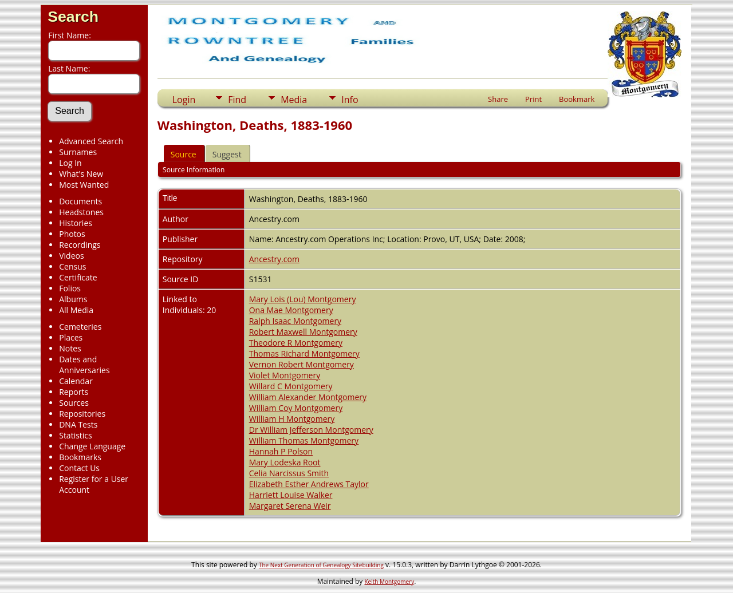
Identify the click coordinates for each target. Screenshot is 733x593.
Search (73, 16)
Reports (73, 391)
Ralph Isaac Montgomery (295, 320)
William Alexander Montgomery (307, 397)
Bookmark (576, 99)
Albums (73, 299)
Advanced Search (91, 141)
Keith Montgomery (390, 582)
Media (294, 99)
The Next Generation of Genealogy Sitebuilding (321, 565)
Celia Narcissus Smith (289, 473)
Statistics (75, 435)
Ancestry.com (274, 259)
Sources (74, 402)
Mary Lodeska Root (285, 462)
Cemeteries (80, 326)
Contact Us (79, 467)
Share (498, 99)
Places (70, 337)
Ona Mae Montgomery (291, 310)
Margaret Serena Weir (290, 505)
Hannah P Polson (281, 451)
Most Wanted (84, 184)
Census (72, 266)
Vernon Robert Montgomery (301, 364)
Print (533, 99)
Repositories (82, 413)
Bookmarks (80, 457)
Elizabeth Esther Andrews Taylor (309, 484)
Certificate (78, 277)
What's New (81, 173)
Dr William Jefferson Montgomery (311, 429)
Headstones (81, 212)
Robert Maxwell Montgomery (303, 331)
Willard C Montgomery (291, 386)
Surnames (78, 152)
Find (237, 99)
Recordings (79, 244)
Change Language (92, 446)
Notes (70, 348)
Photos (72, 233)
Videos (71, 255)
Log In (70, 162)
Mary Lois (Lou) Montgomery (302, 299)
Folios (70, 288)
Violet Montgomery (285, 375)
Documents (80, 201)
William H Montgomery (292, 418)
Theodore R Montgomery (295, 342)
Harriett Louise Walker (291, 494)
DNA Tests (78, 424)
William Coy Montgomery (296, 407)
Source (183, 154)
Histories (75, 223)
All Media (76, 310)
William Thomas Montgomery (303, 440)
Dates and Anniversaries (84, 364)
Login (184, 99)
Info (349, 99)
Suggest (227, 154)
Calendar (76, 380)
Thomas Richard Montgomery (304, 353)
